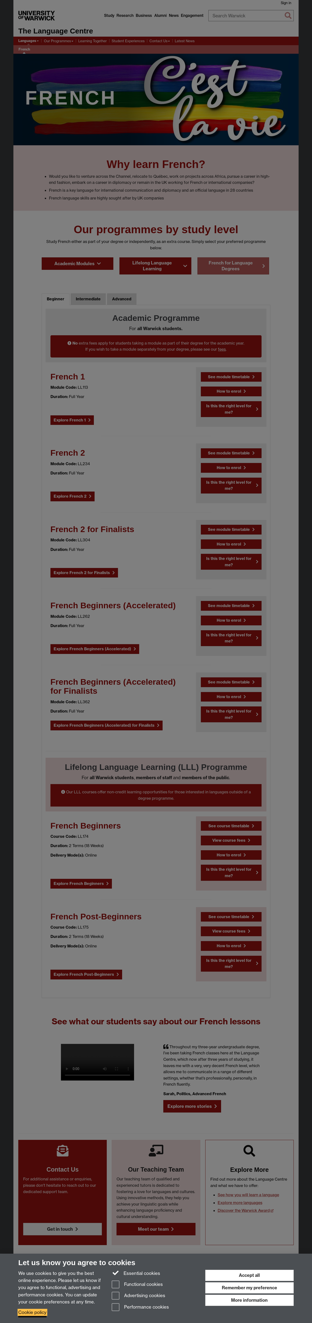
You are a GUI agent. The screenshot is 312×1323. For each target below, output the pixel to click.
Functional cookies (137, 1284)
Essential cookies (136, 1273)
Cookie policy (32, 1312)
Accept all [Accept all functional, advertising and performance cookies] (249, 1275)
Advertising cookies (138, 1296)
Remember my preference (249, 1288)
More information (249, 1300)
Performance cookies (140, 1307)
